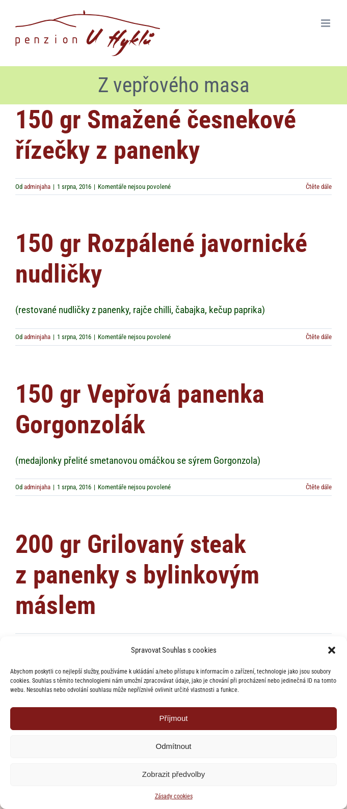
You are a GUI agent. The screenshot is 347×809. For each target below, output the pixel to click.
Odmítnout (173, 746)
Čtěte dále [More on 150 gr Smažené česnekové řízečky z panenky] (319, 186)
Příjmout (173, 718)
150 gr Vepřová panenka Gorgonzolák (139, 409)
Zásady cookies (174, 796)
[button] (332, 650)
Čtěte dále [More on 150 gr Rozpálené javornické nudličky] (319, 337)
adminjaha (37, 186)
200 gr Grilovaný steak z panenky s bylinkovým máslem (137, 574)
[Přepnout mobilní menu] (326, 23)
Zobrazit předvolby (173, 774)
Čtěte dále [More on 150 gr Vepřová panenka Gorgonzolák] (319, 487)
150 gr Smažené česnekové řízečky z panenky (155, 134)
